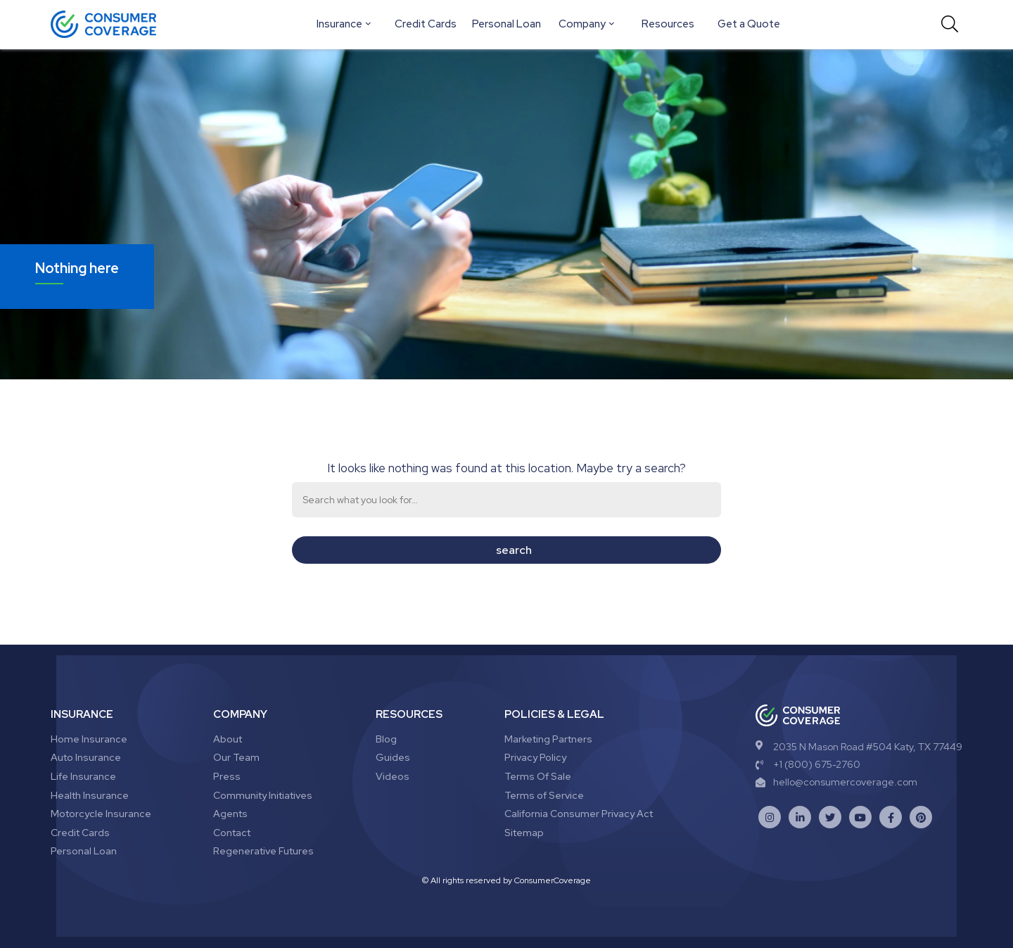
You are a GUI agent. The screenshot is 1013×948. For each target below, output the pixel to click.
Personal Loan (506, 24)
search (514, 550)
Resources (668, 24)
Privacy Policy (535, 757)
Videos (392, 776)
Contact (231, 832)
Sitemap (524, 832)
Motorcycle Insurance (101, 813)
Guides (393, 757)
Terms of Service (544, 795)
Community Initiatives (262, 795)
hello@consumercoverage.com (836, 782)
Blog (386, 739)
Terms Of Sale (537, 776)
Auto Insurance (86, 757)
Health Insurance (90, 795)
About (227, 739)
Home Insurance (89, 739)
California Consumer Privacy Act (578, 813)
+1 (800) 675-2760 (808, 764)
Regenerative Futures (263, 851)
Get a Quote (749, 24)
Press (227, 776)
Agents (230, 813)
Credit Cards (426, 24)
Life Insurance (83, 776)
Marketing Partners (548, 739)
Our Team (236, 757)
